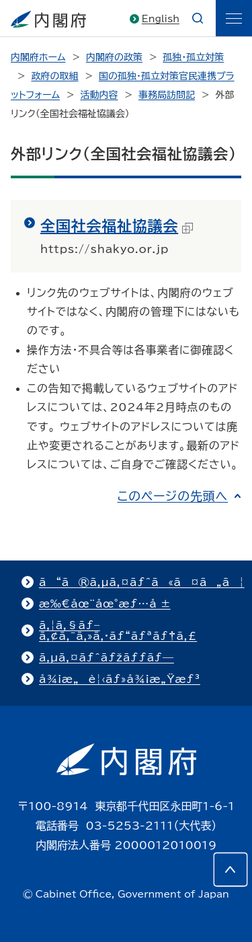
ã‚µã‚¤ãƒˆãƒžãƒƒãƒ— (106, 657)
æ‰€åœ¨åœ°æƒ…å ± (105, 603)
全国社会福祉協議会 (116, 226)
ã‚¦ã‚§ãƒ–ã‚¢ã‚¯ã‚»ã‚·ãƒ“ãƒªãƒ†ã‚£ (118, 630)
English (160, 19)
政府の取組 (54, 76)
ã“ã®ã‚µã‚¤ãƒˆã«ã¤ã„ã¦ (142, 582)
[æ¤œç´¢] (197, 18)
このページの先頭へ (172, 496)
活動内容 (99, 95)
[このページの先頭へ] (230, 869)
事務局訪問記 (166, 95)
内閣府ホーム (38, 57)
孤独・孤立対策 (193, 57)
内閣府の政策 (114, 57)
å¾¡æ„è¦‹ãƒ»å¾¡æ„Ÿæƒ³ (119, 679)
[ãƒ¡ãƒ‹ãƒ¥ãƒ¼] (234, 18)
